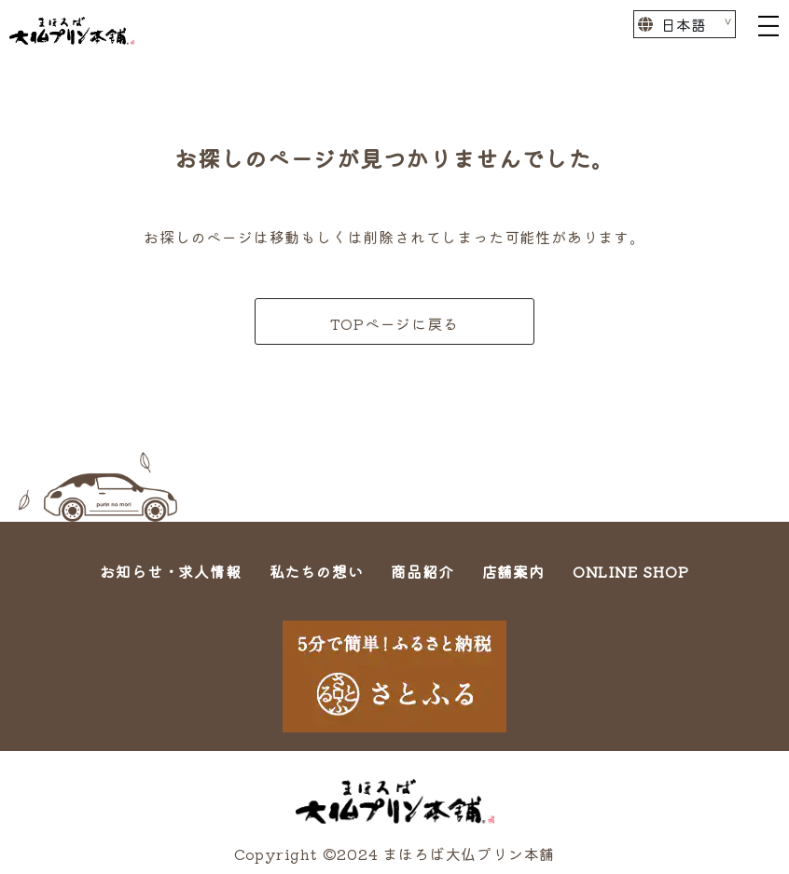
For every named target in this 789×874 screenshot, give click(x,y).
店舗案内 (513, 571)
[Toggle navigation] (768, 24)
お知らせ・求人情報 (170, 571)
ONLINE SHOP (631, 571)
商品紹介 (422, 571)
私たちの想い (317, 571)
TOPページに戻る (394, 323)
